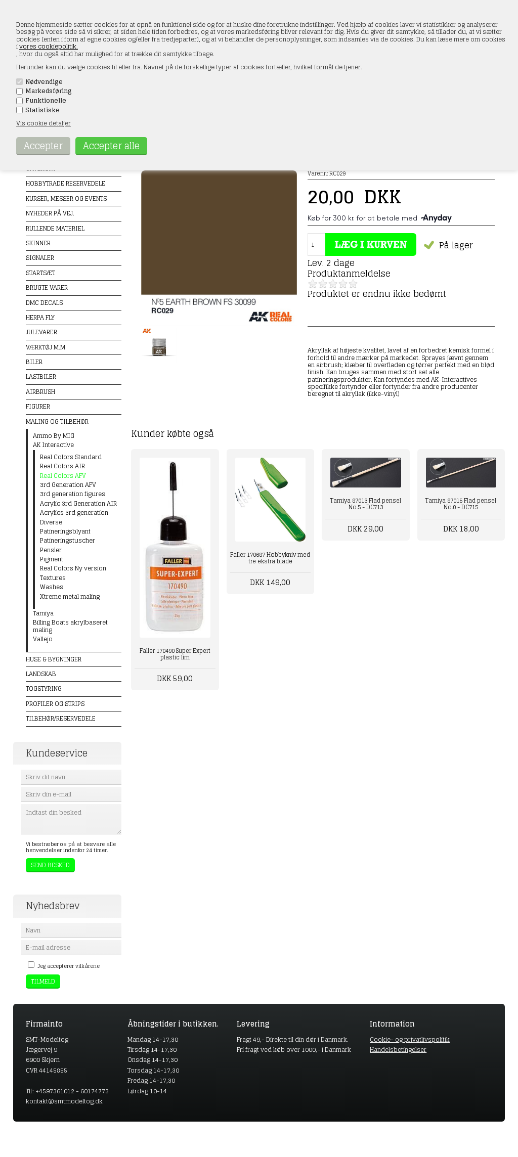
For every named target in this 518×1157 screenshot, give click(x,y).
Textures (53, 578)
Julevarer (41, 332)
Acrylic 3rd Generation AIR (78, 503)
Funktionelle (45, 100)
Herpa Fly (40, 317)
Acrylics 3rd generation (74, 512)
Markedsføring (48, 91)
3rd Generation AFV (68, 485)
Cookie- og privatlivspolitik (410, 1039)
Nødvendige (44, 81)
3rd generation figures (72, 494)
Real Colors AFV (63, 475)
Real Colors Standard (71, 457)
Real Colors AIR (62, 466)
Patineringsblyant (65, 531)
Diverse (51, 522)
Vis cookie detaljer (43, 123)
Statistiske (42, 110)
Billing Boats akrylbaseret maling (70, 626)
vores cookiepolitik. (48, 46)
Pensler (51, 550)
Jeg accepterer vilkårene (68, 965)
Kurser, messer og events (66, 198)
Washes (51, 587)
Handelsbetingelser (398, 1049)
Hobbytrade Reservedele (65, 183)
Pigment (51, 559)
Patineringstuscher (67, 540)
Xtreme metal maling (70, 596)
